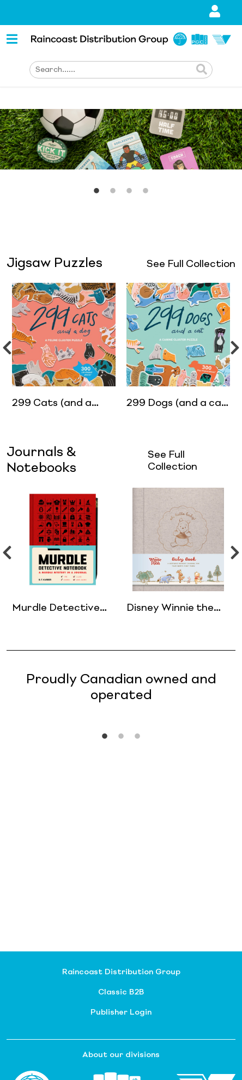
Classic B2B (121, 992)
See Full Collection (191, 264)
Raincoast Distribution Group (121, 972)
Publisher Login (121, 1012)
